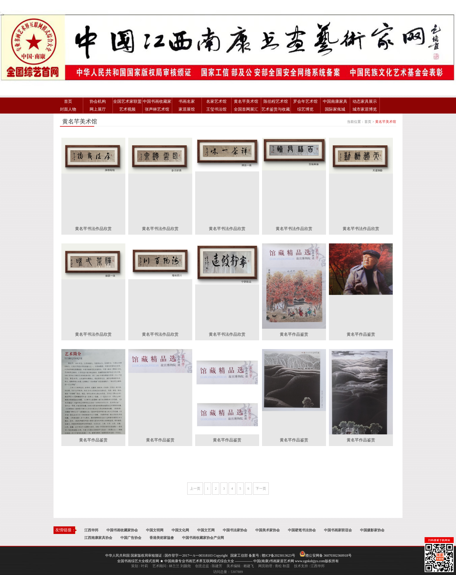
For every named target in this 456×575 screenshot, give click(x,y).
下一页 (261, 488)
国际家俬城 (335, 109)
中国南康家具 (335, 101)
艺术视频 (127, 109)
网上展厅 (98, 109)
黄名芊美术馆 (246, 101)
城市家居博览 (364, 109)
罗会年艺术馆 (305, 101)
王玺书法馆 (216, 109)
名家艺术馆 (216, 101)
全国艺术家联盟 (127, 101)
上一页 (195, 488)
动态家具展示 (364, 101)
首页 (68, 101)
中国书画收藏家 (157, 101)
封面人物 (68, 109)
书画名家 (187, 101)
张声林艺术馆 (157, 109)
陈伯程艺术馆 (275, 101)
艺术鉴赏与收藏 (275, 109)
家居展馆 (187, 109)
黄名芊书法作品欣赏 (93, 229)
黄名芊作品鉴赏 (294, 334)
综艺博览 (305, 109)
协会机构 (98, 101)
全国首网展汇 (246, 109)
